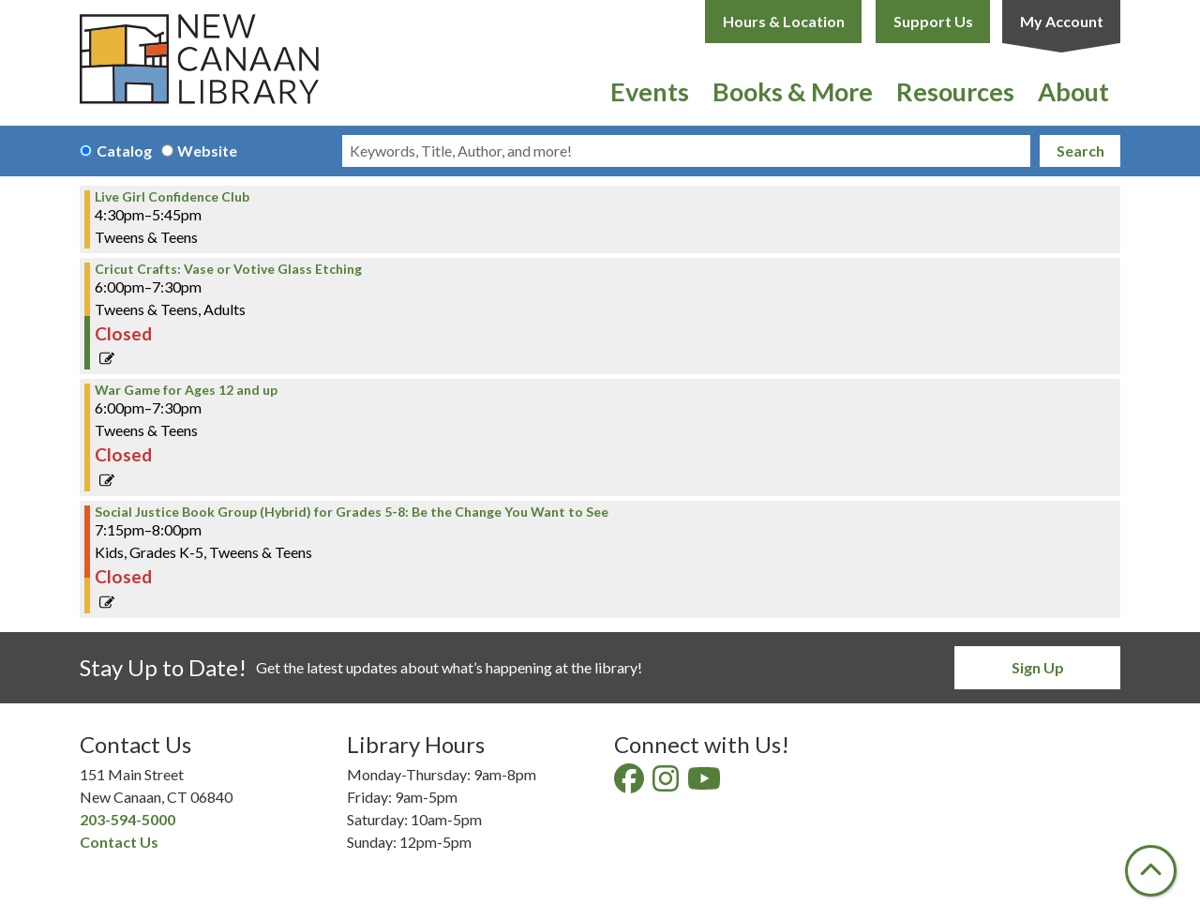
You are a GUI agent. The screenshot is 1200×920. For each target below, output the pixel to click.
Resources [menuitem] (955, 91)
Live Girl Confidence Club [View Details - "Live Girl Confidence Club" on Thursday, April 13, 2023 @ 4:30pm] (172, 197)
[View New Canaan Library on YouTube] (705, 783)
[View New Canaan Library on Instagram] (667, 783)
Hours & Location (784, 21)
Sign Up (1038, 667)
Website (207, 150)
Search (1080, 150)
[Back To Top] (1151, 871)
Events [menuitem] (649, 91)
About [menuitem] (1073, 91)
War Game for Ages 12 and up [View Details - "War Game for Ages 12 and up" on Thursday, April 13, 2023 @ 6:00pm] (186, 390)
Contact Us (119, 842)
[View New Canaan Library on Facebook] (630, 783)
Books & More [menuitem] (792, 91)
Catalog (124, 150)
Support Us (933, 21)
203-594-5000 (127, 819)
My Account (1061, 21)
